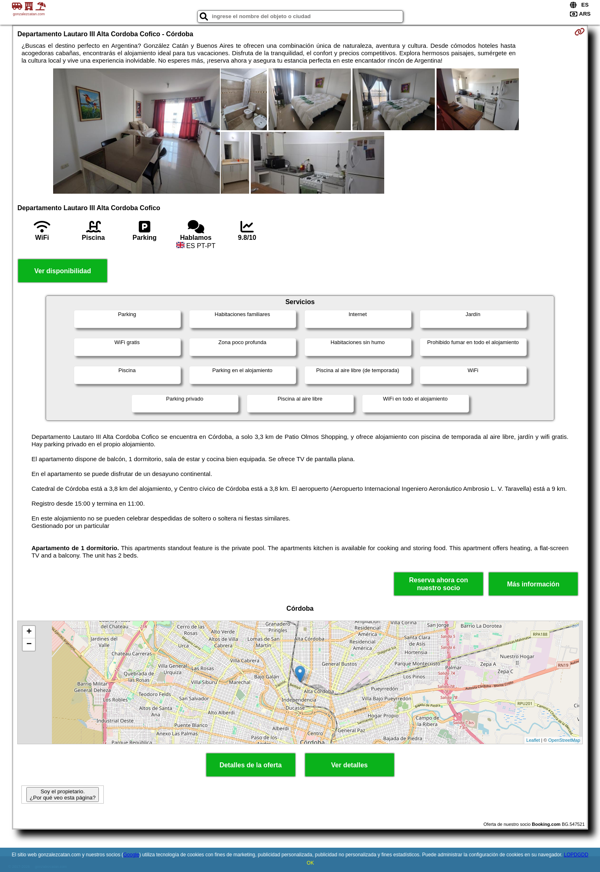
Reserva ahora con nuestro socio (438, 584)
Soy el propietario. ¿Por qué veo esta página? (63, 794)
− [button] (29, 644)
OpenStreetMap (564, 740)
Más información (533, 584)
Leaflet (533, 740)
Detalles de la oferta (250, 765)
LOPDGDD (576, 855)
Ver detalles (349, 765)
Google (131, 855)
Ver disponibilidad (62, 270)
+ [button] (29, 632)
